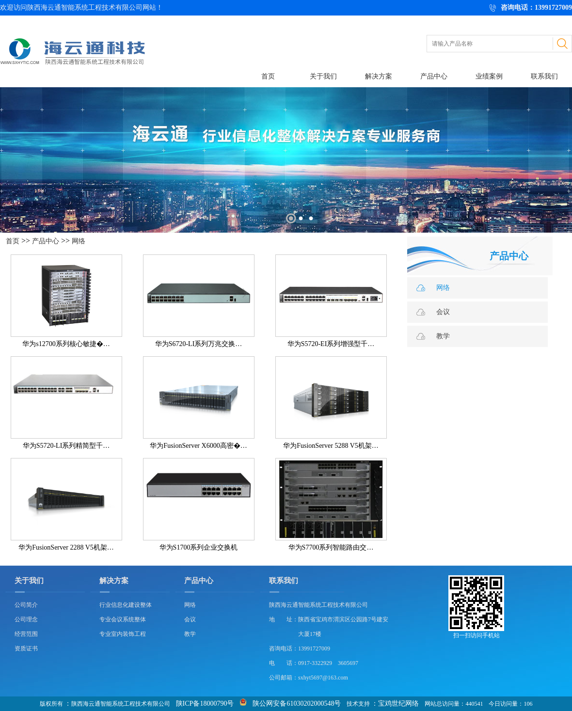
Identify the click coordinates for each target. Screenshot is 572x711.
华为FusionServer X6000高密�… (198, 445)
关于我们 (323, 76)
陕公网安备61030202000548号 (297, 703)
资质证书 (26, 648)
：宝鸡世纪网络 (395, 703)
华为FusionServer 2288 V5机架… (66, 547)
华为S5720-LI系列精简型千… (66, 445)
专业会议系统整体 (122, 619)
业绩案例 (489, 76)
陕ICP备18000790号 (205, 703)
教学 (443, 336)
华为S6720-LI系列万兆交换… (198, 344)
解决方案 (378, 76)
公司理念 (26, 619)
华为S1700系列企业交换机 (198, 547)
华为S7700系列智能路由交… (331, 547)
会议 (443, 312)
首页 (268, 76)
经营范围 (26, 634)
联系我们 (544, 76)
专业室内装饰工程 (122, 634)
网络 (78, 241)
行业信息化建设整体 (125, 604)
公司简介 (26, 604)
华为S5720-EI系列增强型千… (331, 344)
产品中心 (433, 76)
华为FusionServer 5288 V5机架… (331, 445)
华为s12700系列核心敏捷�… (66, 344)
